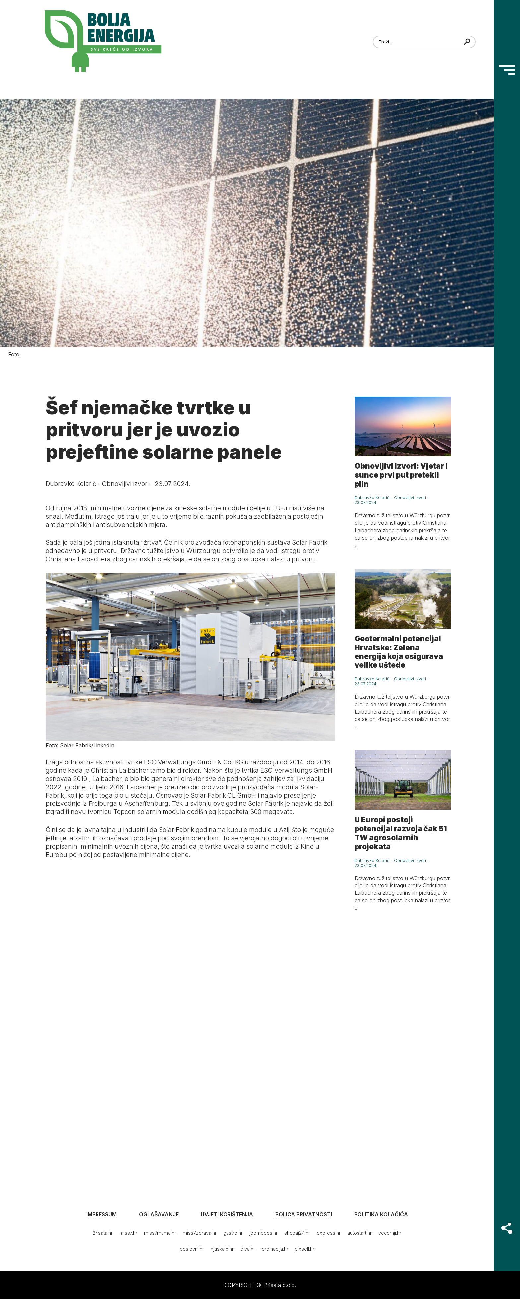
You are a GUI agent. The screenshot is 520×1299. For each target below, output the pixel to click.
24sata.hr (103, 1233)
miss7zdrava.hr (200, 1233)
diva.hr (247, 1249)
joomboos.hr (263, 1233)
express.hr (329, 1233)
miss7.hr (128, 1233)
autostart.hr (359, 1233)
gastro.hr (233, 1233)
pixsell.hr (304, 1249)
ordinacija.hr (275, 1249)
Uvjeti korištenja (227, 1214)
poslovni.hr (192, 1249)
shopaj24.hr (297, 1233)
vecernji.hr (389, 1233)
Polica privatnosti (303, 1214)
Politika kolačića (381, 1214)
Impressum (101, 1214)
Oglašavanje (159, 1214)
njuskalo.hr (222, 1249)
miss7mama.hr (160, 1233)
